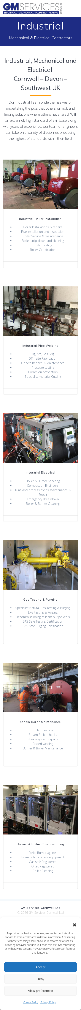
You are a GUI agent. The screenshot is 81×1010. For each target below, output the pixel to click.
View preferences (40, 991)
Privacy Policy (48, 1002)
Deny (40, 979)
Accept (41, 967)
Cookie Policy (30, 1002)
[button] (74, 925)
